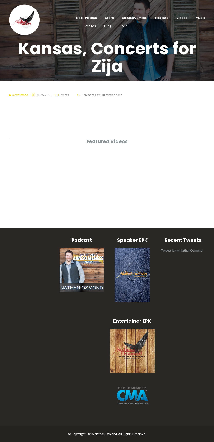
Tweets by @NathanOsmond (182, 250)
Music (200, 17)
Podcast (161, 17)
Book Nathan (86, 17)
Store (109, 17)
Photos (90, 26)
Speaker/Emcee (134, 17)
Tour (123, 26)
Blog (107, 26)
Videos (181, 17)
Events (64, 95)
